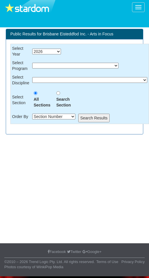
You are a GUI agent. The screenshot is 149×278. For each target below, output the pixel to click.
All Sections (42, 102)
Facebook (56, 252)
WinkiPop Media (49, 267)
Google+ (92, 252)
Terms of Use (107, 262)
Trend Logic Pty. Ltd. (46, 262)
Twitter (74, 252)
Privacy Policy (133, 262)
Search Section (63, 102)
